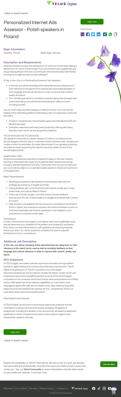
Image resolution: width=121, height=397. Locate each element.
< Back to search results (16, 13)
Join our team (109, 364)
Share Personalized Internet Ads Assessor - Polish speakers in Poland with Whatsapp (110, 34)
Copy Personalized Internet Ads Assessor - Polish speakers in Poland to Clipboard (115, 34)
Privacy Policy (47, 388)
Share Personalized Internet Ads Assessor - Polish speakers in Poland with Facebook (88, 34)
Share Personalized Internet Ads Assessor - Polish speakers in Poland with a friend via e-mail (82, 34)
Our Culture (21, 388)
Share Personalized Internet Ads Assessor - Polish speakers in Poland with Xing (105, 34)
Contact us (62, 388)
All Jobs (33, 388)
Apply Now (92, 21)
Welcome (7, 388)
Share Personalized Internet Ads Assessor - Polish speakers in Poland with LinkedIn (99, 34)
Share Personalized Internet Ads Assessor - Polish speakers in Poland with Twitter (93, 34)
